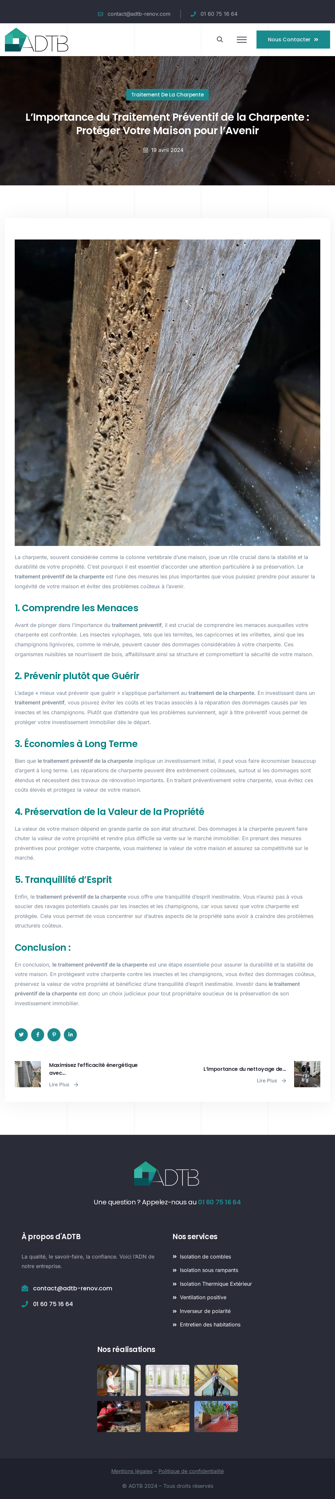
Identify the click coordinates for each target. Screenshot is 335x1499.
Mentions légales (131, 1471)
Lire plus (63, 1084)
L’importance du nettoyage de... (244, 1069)
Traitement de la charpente (167, 94)
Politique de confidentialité (191, 1471)
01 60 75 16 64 (219, 1202)
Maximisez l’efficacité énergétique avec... (93, 1069)
